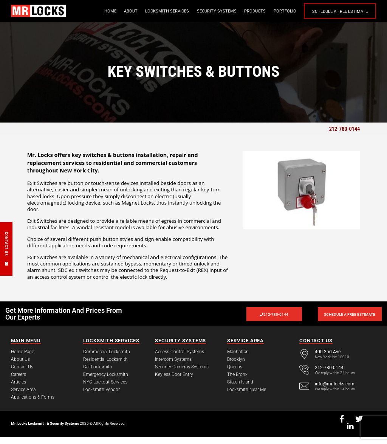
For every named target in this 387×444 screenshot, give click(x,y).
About (131, 11)
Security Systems (217, 11)
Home (110, 11)
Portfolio (285, 11)
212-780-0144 (344, 129)
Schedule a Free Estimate (340, 11)
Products (255, 11)
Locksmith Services (167, 11)
